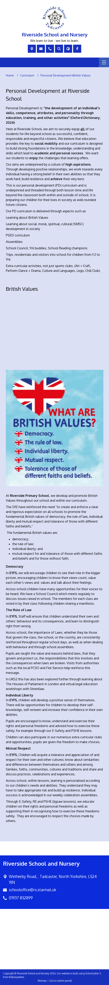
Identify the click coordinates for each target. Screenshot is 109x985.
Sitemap (41, 980)
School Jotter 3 (93, 973)
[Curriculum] (27, 75)
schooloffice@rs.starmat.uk (32, 889)
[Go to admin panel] (61, 980)
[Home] (10, 75)
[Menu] (104, 62)
